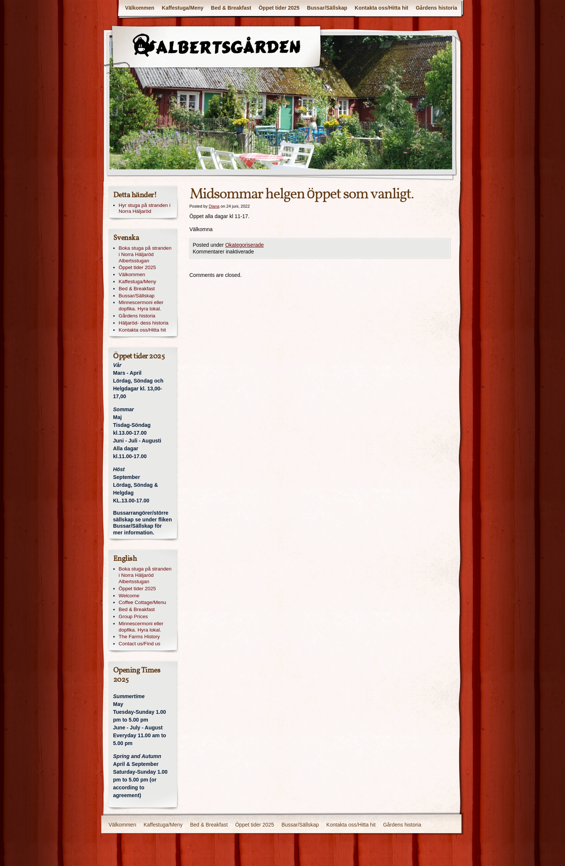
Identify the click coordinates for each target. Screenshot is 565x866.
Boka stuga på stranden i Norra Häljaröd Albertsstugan (145, 254)
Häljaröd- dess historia (144, 323)
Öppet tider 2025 (278, 8)
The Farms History (139, 636)
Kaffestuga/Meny (182, 8)
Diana (214, 206)
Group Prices (133, 616)
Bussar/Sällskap (327, 8)
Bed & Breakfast (231, 8)
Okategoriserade (244, 245)
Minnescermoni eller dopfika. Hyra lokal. (141, 305)
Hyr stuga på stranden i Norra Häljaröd (145, 208)
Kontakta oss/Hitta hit (381, 8)
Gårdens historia (436, 8)
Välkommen (140, 8)
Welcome (129, 595)
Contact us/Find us (140, 643)
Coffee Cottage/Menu (142, 602)
